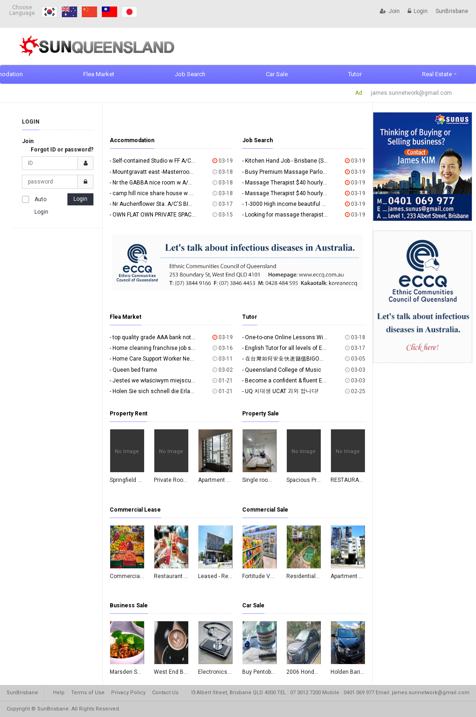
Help (59, 693)
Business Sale (129, 605)
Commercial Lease (135, 510)
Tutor (355, 74)
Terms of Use (88, 693)
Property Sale (260, 413)
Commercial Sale (265, 510)
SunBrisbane (452, 11)
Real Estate (437, 74)
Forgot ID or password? (62, 149)
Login (418, 11)
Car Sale (277, 74)
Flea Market (98, 74)
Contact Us (165, 693)
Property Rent (128, 413)
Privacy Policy (128, 693)
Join (390, 11)
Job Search (190, 74)
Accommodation (132, 140)
